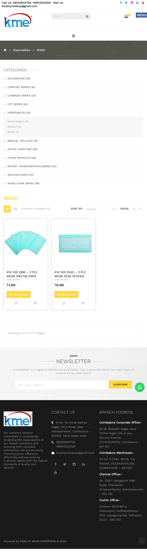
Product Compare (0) (36, 219)
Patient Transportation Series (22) (32, 174)
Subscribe (120, 396)
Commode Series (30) (22, 98)
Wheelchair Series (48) (24, 193)
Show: (124, 219)
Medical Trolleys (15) (23, 146)
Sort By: (77, 219)
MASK (41, 50)
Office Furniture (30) (23, 155)
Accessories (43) (19, 79)
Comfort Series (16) (21, 88)
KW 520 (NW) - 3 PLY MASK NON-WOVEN (70, 285)
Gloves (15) (14, 131)
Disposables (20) (19, 116)
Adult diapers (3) (18, 126)
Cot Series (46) (18, 107)
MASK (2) (13, 137)
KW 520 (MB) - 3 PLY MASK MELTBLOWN (22, 285)
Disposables (21, 50)
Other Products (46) (22, 165)
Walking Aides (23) (20, 184)
